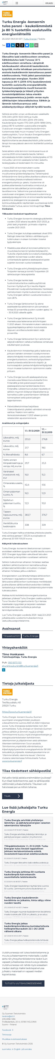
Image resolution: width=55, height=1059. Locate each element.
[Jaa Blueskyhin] (27, 45)
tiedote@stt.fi (8, 1016)
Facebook (6, 1030)
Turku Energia (30, 39)
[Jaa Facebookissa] (8, 45)
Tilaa (12, 796)
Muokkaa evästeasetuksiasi (14, 1039)
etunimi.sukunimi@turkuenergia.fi (20, 666)
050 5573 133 (14, 663)
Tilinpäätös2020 (11, 636)
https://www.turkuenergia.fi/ (17, 712)
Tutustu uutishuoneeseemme (23, 983)
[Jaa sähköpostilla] (36, 45)
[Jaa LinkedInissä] (13, 45)
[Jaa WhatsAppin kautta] (32, 45)
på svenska (27, 1049)
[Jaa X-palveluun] (17, 45)
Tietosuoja (6, 1034)
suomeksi (6, 1049)
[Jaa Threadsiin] (22, 45)
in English (16, 1049)
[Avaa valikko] (17, 3)
